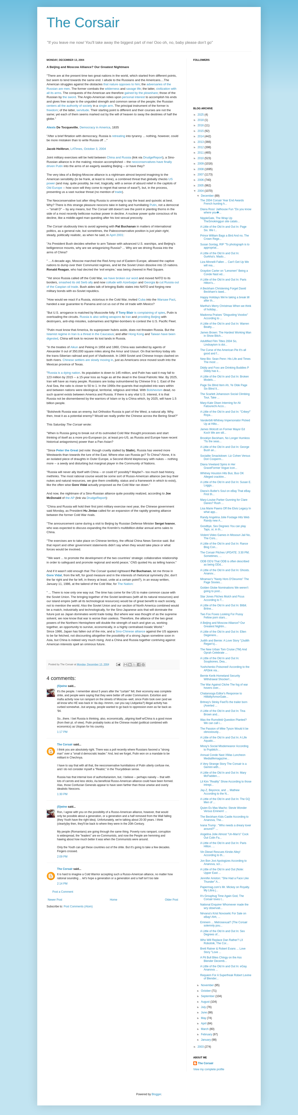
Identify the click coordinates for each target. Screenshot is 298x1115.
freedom (52, 110)
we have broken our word (121, 278)
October (206, 990)
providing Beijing (149, 317)
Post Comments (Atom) (78, 906)
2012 (201, 147)
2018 (201, 120)
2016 (201, 125)
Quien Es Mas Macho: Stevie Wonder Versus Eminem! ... (223, 809)
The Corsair (83, 22)
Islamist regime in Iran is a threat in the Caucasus (80, 334)
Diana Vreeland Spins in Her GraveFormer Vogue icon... (218, 466)
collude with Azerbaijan (121, 282)
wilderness (112, 88)
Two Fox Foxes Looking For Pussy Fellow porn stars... (221, 616)
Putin (153, 205)
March (205, 1029)
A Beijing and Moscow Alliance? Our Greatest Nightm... (222, 624)
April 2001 (116, 235)
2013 (201, 142)
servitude (82, 110)
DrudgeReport (153, 157)
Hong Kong (136, 334)
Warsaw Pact (166, 299)
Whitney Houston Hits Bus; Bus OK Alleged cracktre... (222, 475)
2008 (201, 169)
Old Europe (54, 187)
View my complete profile (208, 1069)
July (204, 1007)
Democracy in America (95, 127)
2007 (201, 174)
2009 (201, 163)
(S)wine (62, 686)
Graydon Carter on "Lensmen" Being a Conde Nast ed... (224, 272)
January (206, 1039)
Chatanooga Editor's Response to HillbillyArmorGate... (221, 695)
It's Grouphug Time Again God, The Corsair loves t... (222, 897)
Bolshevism (154, 390)
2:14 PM (62, 883)
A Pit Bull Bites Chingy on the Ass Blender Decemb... (221, 959)
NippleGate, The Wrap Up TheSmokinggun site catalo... (220, 219)
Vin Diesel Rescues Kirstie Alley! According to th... (220, 853)
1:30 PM (62, 794)
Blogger (156, 1094)
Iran (128, 317)
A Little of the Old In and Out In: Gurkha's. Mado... (219, 255)
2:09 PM (62, 856)
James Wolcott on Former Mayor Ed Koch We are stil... (222, 431)
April (204, 1023)
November (208, 985)
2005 (201, 185)
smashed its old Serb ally (76, 282)
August (205, 1001)
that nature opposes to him (121, 84)
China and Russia (119, 157)
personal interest (133, 97)
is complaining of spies (142, 312)
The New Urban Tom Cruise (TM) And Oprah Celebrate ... (223, 651)
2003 (201, 1046)
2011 (201, 152)
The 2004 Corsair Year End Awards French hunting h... (222, 202)
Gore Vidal (54, 575)
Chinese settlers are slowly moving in (88, 360)
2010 (201, 158)
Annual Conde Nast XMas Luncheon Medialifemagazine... (222, 756)
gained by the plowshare (141, 93)
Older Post (171, 899)
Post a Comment (62, 891)
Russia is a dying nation (64, 372)
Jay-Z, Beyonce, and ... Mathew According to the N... (220, 792)
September (208, 996)
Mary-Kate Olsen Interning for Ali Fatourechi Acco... (220, 404)
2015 (201, 131)
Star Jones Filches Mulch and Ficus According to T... (222, 598)
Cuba (142, 299)
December (208, 195)
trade (118, 192)
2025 (201, 114)
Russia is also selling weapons (100, 317)
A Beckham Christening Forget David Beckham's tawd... (223, 290)
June (204, 1012)
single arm (106, 105)
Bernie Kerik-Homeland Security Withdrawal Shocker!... (220, 677)
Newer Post (55, 899)
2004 (201, 190)
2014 (201, 136)
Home (113, 899)
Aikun (74, 347)
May (204, 1018)
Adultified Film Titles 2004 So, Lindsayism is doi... (218, 343)
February (207, 1034)
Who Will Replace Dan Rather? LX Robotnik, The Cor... (221, 941)
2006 (201, 180)
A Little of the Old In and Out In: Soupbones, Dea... (219, 660)
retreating (118, 136)
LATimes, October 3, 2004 (88, 149)
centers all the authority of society (69, 105)
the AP (69, 498)
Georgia (149, 282)
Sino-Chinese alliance (130, 631)
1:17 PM (62, 732)
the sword (69, 97)
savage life (133, 88)
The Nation (125, 584)
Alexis (51, 127)
